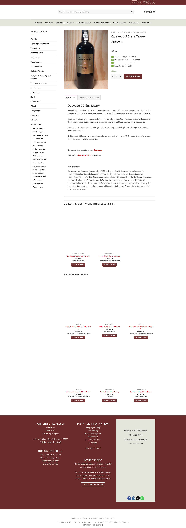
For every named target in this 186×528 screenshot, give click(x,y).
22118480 (64, 439)
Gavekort (34, 115)
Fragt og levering (93, 427)
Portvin (34, 39)
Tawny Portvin (36, 66)
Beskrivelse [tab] (70, 97)
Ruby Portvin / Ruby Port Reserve (41, 77)
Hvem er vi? (50, 430)
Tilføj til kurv (133, 76)
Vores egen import (102, 22)
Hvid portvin (36, 57)
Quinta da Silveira (39, 142)
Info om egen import (50, 433)
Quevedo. (98, 150)
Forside (38, 22)
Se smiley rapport (93, 448)
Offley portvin (38, 180)
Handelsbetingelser (93, 433)
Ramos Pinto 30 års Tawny (109, 392)
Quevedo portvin (39, 170)
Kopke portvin (38, 173)
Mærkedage (35, 88)
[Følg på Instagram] (146, 2)
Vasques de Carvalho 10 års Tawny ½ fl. (78, 328)
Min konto (93, 443)
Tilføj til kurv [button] (78, 264)
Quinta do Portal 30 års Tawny (141, 392)
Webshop (48, 22)
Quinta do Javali (38, 139)
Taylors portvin (38, 152)
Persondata (93, 436)
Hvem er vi (146, 22)
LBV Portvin (35, 48)
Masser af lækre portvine (50, 458)
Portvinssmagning (64, 22)
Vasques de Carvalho (40, 135)
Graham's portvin (39, 149)
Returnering (93, 430)
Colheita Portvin (37, 71)
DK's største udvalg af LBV (50, 454)
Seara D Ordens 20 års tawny (109, 327)
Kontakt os (134, 22)
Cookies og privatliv (79, 518)
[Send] (132, 12)
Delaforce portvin (39, 132)
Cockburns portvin (39, 166)
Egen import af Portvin (40, 43)
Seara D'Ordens (38, 128)
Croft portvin (37, 156)
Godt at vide (119, 22)
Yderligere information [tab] (89, 97)
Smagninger (35, 110)
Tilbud (33, 106)
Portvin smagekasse (39, 83)
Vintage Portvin (37, 53)
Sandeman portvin (39, 159)
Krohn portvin (38, 146)
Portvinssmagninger (50, 461)
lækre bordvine (84, 155)
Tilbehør (34, 120)
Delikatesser (36, 101)
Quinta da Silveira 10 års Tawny (109, 256)
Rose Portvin (36, 62)
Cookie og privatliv (93, 439)
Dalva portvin (38, 183)
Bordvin (34, 97)
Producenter (36, 124)
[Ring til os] (153, 2)
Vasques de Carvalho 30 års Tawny (78, 392)
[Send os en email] (149, 2)
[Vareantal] (116, 76)
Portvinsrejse (83, 22)
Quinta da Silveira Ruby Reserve (78, 256)
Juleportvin (35, 92)
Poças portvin (38, 187)
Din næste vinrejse (50, 464)
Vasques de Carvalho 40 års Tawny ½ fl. (141, 328)
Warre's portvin (38, 163)
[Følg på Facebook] (142, 2)
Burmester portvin (39, 177)
